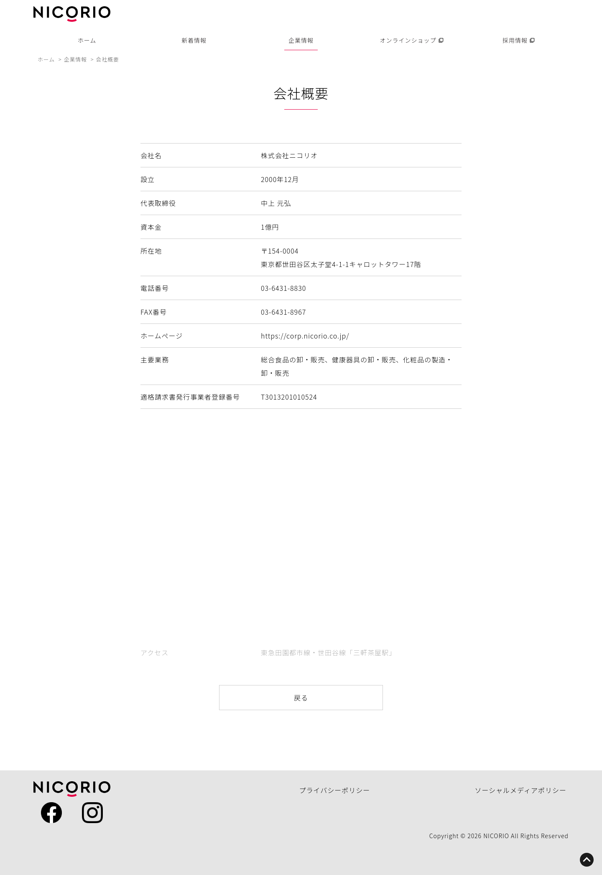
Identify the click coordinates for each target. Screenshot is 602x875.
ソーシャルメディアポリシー (520, 790)
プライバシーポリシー (334, 790)
